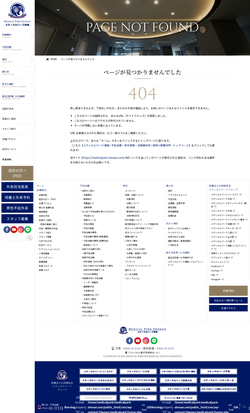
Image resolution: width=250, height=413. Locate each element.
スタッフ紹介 (9, 128)
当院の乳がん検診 (176, 236)
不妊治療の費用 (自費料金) (96, 240)
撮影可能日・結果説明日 (179, 240)
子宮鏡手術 (89, 290)
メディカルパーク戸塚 (221, 210)
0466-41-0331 (132, 348)
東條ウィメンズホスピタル (223, 253)
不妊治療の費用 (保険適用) (96, 236)
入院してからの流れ (136, 248)
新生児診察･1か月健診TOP (180, 257)
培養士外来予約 (17, 197)
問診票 (228, 300)
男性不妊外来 (17, 207)
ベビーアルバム (132, 278)
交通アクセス (9, 139)
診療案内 (17, 36)
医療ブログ (44, 270)
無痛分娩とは (131, 236)
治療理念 (88, 194)
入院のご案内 (90, 299)
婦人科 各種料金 (46, 207)
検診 (170, 190)
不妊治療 (17, 48)
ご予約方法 (173, 244)
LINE (213, 274)
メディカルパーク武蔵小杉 (223, 223)
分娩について (133, 203)
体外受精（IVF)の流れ (94, 261)
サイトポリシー (46, 257)
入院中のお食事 (134, 257)
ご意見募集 (44, 253)
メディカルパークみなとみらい (225, 215)
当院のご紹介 (88, 190)
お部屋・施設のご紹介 (137, 253)
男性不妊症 (87, 307)
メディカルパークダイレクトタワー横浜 (228, 205)
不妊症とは (89, 215)
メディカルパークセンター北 (224, 228)
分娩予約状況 (133, 215)
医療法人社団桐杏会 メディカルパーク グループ (62, 384)
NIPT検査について (133, 219)
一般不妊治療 (88, 253)
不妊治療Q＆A (88, 311)
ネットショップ (218, 261)
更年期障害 (173, 211)
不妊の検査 (89, 228)
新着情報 (6, 159)
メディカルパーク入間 (221, 241)
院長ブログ (44, 265)
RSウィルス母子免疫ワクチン (139, 228)
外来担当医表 (17, 186)
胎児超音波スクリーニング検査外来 (141, 223)
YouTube (215, 270)
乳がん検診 (17, 85)
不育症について (89, 303)
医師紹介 (88, 198)
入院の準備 (132, 244)
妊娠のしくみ (90, 219)
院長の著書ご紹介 (48, 224)
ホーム (40, 186)
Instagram (216, 279)
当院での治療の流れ (91, 248)
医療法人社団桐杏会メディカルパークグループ (223, 187)
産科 (17, 60)
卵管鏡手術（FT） (92, 294)
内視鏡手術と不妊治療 (92, 278)
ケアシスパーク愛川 (220, 257)
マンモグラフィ (175, 232)
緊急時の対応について (137, 211)
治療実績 (88, 207)
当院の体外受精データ (94, 269)
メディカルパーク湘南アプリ (95, 315)
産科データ (130, 270)
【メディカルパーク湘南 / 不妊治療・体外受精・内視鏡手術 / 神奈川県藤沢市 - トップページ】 (136, 145)
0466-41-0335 (165, 348)
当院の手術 (8, 108)
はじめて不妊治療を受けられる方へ (98, 211)
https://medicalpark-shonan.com (102, 157)
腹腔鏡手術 (89, 286)
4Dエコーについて (133, 232)
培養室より (89, 203)
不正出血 (172, 198)
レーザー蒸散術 (91, 282)
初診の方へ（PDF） (17, 173)
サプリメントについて (49, 249)
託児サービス (9, 149)
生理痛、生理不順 (176, 203)
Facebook (216, 266)
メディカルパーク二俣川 (222, 232)
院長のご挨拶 (9, 118)
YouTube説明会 (91, 273)
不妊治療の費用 (89, 232)
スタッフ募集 (17, 218)
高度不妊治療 (88, 257)
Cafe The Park (45, 240)
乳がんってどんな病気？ (179, 228)
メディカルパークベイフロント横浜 (227, 219)
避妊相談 (172, 207)
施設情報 (43, 211)
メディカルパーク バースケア (224, 194)
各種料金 (172, 215)
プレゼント (130, 261)
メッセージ (130, 190)
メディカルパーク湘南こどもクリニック (185, 263)
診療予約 (43, 194)
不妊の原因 (89, 223)
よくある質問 (131, 274)
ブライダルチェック (177, 194)
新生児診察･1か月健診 (17, 97)
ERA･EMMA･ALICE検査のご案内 (98, 265)
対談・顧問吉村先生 (48, 228)
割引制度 (131, 207)
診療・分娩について (134, 194)
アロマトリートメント (137, 265)
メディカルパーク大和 (221, 198)
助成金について (91, 244)
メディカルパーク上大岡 (222, 236)
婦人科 (17, 73)
